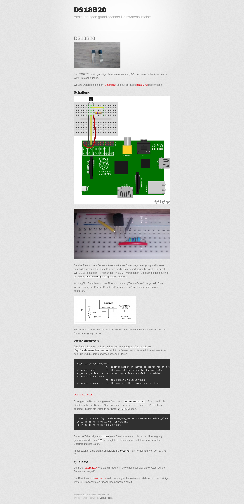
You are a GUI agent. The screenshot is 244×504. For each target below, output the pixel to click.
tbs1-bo (105, 495)
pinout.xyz (142, 85)
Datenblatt (110, 85)
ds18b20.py (91, 467)
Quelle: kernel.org (83, 394)
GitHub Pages (106, 498)
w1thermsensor (98, 478)
